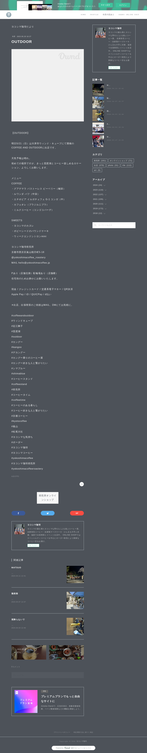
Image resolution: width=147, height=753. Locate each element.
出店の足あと (108, 15)
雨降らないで (18, 619)
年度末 (110, 137)
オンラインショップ (121, 161)
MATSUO (16, 567)
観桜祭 (14, 593)
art (97, 170)
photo (113, 165)
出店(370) (15, 476)
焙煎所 (100, 161)
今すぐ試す (105, 5)
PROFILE (94, 15)
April (109, 124)
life (127, 165)
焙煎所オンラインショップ (47, 497)
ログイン (123, 5)
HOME (83, 15)
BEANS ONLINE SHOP (129, 15)
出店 (14, 36)
